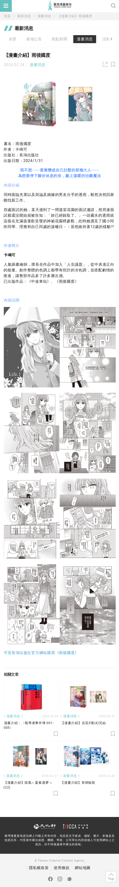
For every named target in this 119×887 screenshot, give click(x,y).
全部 (13, 39)
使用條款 (62, 868)
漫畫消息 (44, 16)
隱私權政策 (39, 868)
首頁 (7, 16)
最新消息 (24, 16)
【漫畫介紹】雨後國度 (74, 16)
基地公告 (34, 39)
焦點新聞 (59, 39)
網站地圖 (82, 868)
